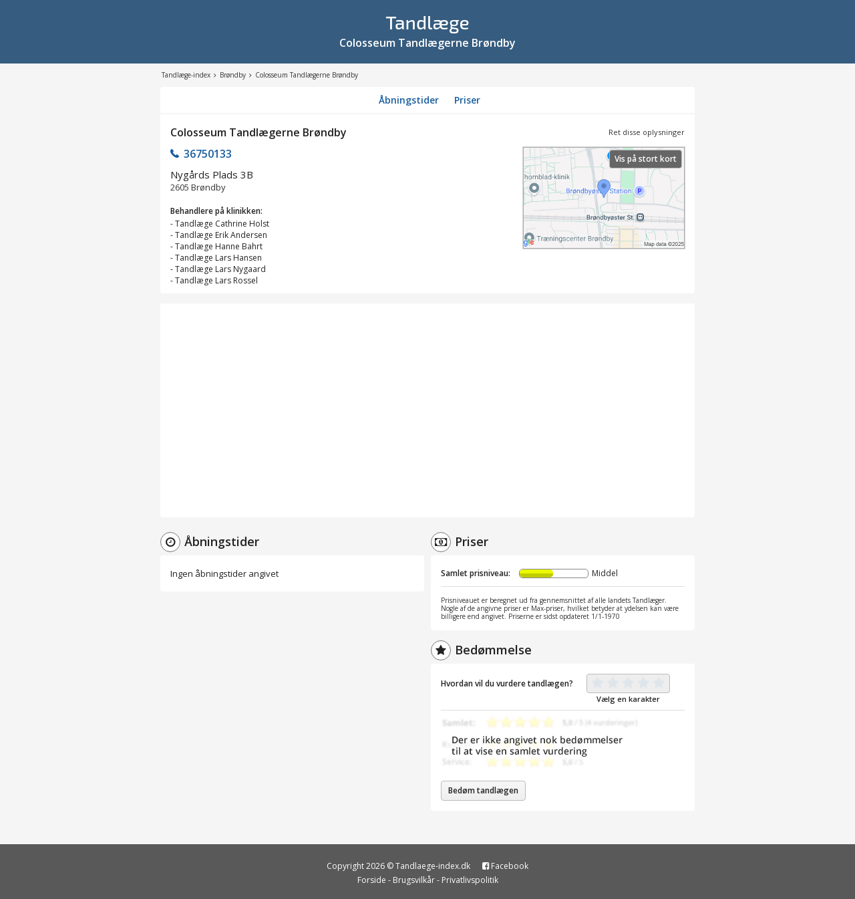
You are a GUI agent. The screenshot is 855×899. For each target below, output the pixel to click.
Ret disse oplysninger (647, 132)
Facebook (505, 866)
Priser (467, 100)
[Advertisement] (427, 410)
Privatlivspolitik (470, 880)
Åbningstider (409, 100)
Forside (371, 880)
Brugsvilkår (414, 880)
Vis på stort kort (646, 158)
